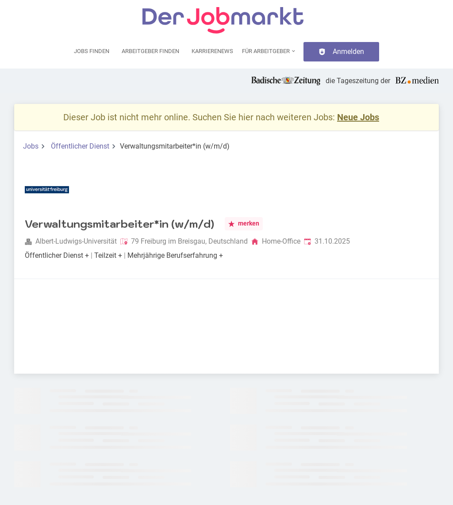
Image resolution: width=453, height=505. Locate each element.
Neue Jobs (358, 117)
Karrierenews (212, 51)
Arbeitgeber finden (150, 51)
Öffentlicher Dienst (80, 146)
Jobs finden (91, 51)
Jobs (30, 146)
